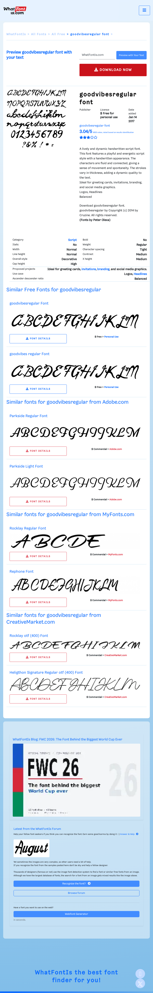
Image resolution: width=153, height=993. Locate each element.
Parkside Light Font (26, 466)
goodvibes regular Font (29, 354)
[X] (140, 983)
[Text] (97, 55)
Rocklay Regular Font (28, 528)
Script (72, 240)
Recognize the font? (76, 883)
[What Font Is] (15, 10)
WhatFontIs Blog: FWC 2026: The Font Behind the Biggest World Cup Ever (67, 739)
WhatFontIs (16, 34)
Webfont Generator (76, 914)
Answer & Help (129, 834)
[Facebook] (140, 974)
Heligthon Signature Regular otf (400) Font (46, 672)
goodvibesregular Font (29, 303)
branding (103, 269)
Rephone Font (21, 571)
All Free (58, 34)
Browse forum (76, 893)
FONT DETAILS (38, 338)
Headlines (140, 274)
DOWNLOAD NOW (113, 70)
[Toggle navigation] (144, 10)
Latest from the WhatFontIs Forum (37, 829)
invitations (88, 269)
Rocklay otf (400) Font (29, 636)
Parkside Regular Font (28, 416)
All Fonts (38, 34)
